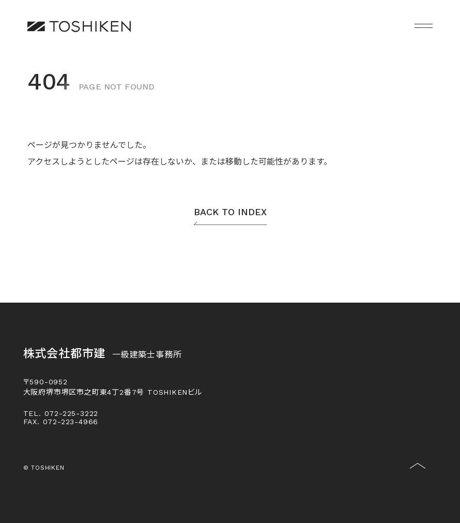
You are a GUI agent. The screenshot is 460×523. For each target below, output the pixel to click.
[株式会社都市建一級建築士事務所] (79, 26)
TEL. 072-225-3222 (61, 413)
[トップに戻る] (417, 474)
